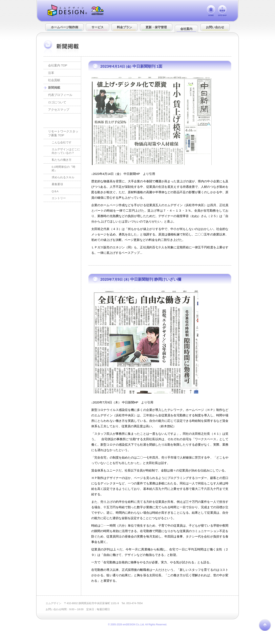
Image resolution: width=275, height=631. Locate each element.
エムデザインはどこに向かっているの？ (66, 151)
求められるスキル (63, 177)
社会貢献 (54, 80)
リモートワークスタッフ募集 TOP (63, 133)
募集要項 (57, 184)
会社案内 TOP (57, 65)
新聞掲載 (54, 87)
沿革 (51, 73)
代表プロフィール (60, 95)
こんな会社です (61, 142)
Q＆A (55, 191)
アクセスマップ (58, 109)
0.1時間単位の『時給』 (63, 168)
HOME (211, 15)
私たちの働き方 (61, 159)
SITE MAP (222, 15)
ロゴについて (57, 102)
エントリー (59, 198)
